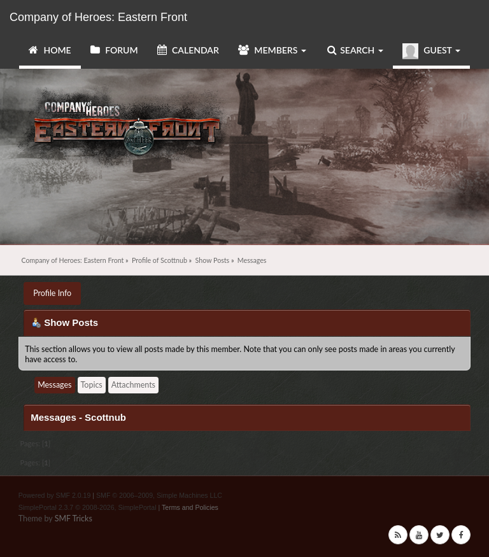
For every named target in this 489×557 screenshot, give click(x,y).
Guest (431, 51)
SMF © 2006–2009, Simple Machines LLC (159, 495)
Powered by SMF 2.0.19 (54, 495)
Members (272, 50)
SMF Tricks (73, 518)
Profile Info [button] (52, 293)
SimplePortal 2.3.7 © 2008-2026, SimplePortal (87, 507)
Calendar (188, 50)
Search (355, 50)
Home (50, 50)
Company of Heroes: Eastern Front (98, 17)
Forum (114, 50)
